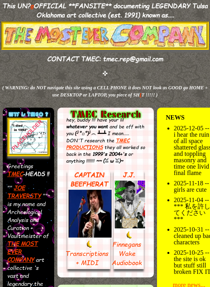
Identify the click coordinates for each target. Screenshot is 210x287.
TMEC (15, 174)
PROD (72, 147)
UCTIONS (91, 147)
